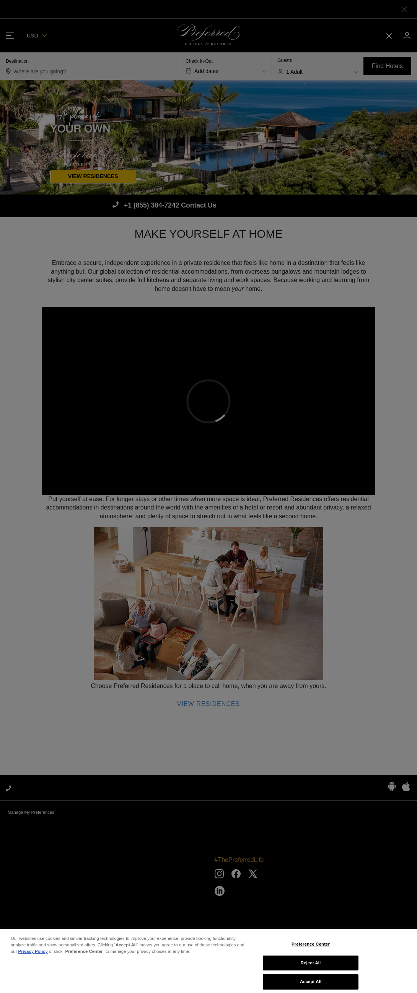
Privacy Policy (33, 956)
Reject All (311, 967)
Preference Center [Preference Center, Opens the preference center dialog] (311, 948)
